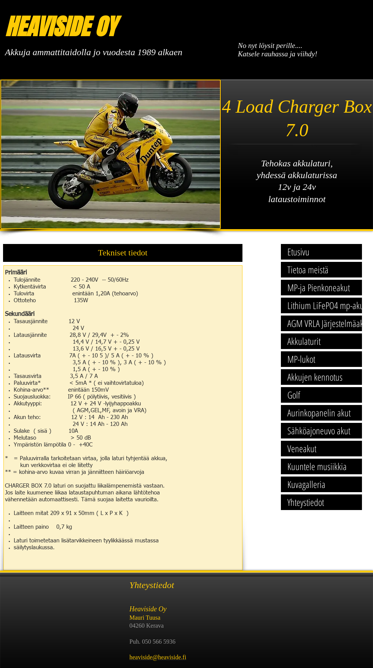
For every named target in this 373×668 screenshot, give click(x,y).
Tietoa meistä (307, 269)
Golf (293, 394)
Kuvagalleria (306, 484)
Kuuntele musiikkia (317, 466)
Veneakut (301, 448)
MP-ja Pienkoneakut (318, 287)
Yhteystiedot (305, 502)
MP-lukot (301, 358)
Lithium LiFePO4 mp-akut (324, 305)
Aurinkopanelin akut (319, 412)
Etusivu (298, 251)
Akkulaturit (303, 341)
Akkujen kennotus (315, 376)
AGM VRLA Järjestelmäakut (324, 323)
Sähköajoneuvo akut (318, 430)
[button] (122, 253)
